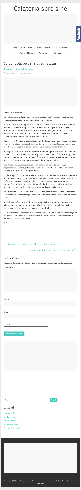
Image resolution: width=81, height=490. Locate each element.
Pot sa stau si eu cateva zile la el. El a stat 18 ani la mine (29, 244)
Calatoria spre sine (40, 8)
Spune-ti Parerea (27, 53)
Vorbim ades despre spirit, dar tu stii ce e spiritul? (53, 250)
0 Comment (25, 73)
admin (9, 69)
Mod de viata (26, 48)
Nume (7, 299)
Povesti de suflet (43, 48)
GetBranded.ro (60, 481)
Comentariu (9, 267)
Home (14, 48)
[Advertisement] (40, 29)
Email (7, 312)
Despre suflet (44, 53)
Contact (57, 53)
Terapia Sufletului (61, 48)
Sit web (7, 324)
